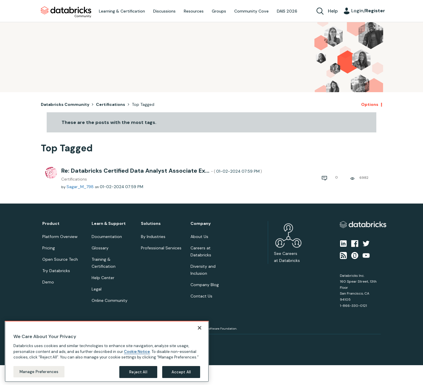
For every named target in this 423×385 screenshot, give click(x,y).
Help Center (103, 277)
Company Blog (204, 284)
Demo (48, 282)
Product (51, 223)
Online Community (109, 300)
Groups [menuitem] (219, 11)
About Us (199, 236)
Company (200, 223)
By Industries (153, 236)
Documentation (107, 236)
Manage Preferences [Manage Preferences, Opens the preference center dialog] (39, 376)
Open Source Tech (60, 259)
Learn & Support (109, 223)
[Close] (199, 332)
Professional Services (161, 248)
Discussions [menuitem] (164, 11)
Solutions (151, 223)
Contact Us (201, 296)
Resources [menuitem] (194, 11)
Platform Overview (60, 236)
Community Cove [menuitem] (251, 11)
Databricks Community (66, 12)
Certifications (110, 104)
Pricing (48, 248)
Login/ (368, 11)
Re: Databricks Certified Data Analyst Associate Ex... (161, 170)
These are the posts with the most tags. (109, 122)
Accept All (181, 376)
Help (333, 11)
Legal (97, 289)
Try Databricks (56, 270)
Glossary (100, 248)
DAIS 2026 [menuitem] (287, 11)
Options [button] (369, 104)
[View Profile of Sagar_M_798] (80, 186)
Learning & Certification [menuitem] (122, 11)
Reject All (138, 376)
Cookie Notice (137, 356)
